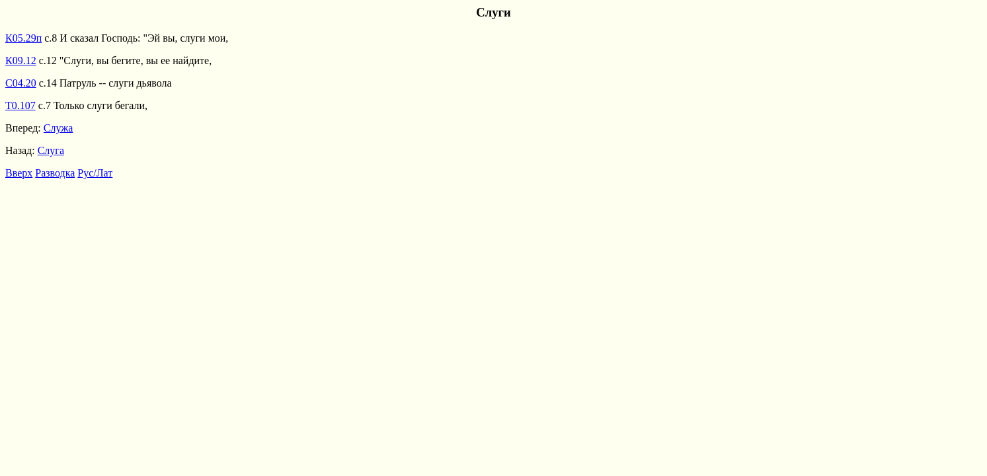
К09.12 (20, 60)
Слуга (51, 150)
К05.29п (23, 38)
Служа (58, 128)
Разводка (55, 172)
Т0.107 (20, 105)
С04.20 (20, 83)
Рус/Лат (94, 172)
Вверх (18, 172)
